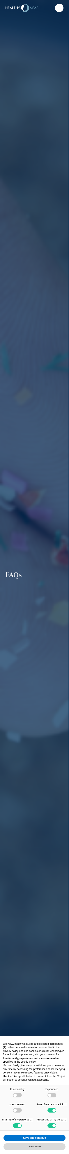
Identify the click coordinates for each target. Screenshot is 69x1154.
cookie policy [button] (28, 1061)
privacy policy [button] (10, 1051)
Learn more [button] (34, 1146)
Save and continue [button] (34, 1137)
